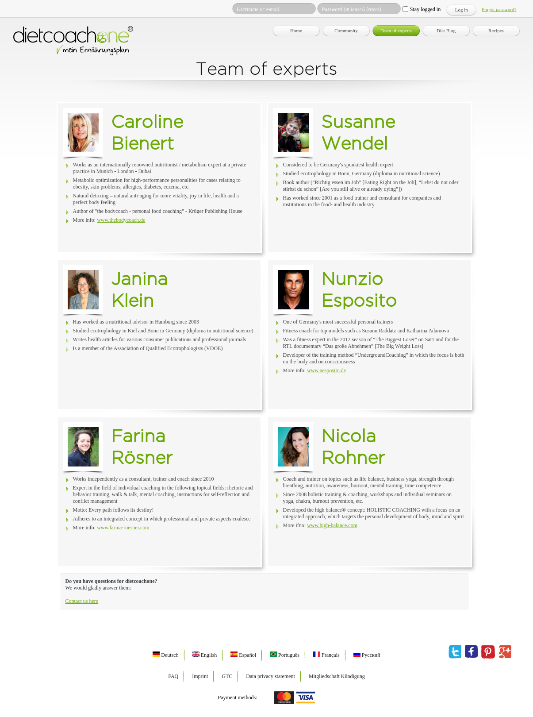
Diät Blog (446, 30)
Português (284, 655)
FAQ (173, 676)
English (204, 655)
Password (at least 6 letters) (351, 9)
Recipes (496, 30)
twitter (455, 652)
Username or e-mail (258, 9)
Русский (366, 655)
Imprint (200, 676)
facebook (471, 652)
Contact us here (82, 601)
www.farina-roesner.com (123, 527)
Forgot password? (499, 9)
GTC (227, 676)
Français (326, 655)
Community (346, 30)
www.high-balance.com (332, 525)
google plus (504, 652)
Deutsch (165, 655)
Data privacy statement (270, 676)
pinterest (488, 652)
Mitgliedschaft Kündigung (337, 676)
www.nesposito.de (326, 370)
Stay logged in (425, 9)
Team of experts (396, 30)
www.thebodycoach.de (121, 220)
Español (243, 655)
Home (296, 30)
